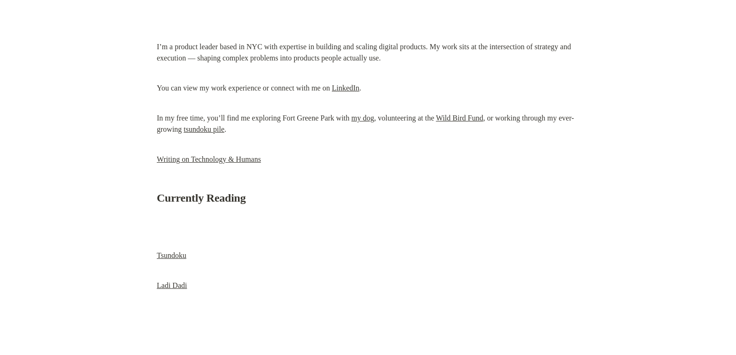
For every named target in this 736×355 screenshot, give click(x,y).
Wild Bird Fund (459, 118)
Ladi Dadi (172, 285)
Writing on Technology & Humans (209, 159)
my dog (363, 118)
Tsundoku (171, 255)
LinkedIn (346, 88)
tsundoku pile (204, 129)
